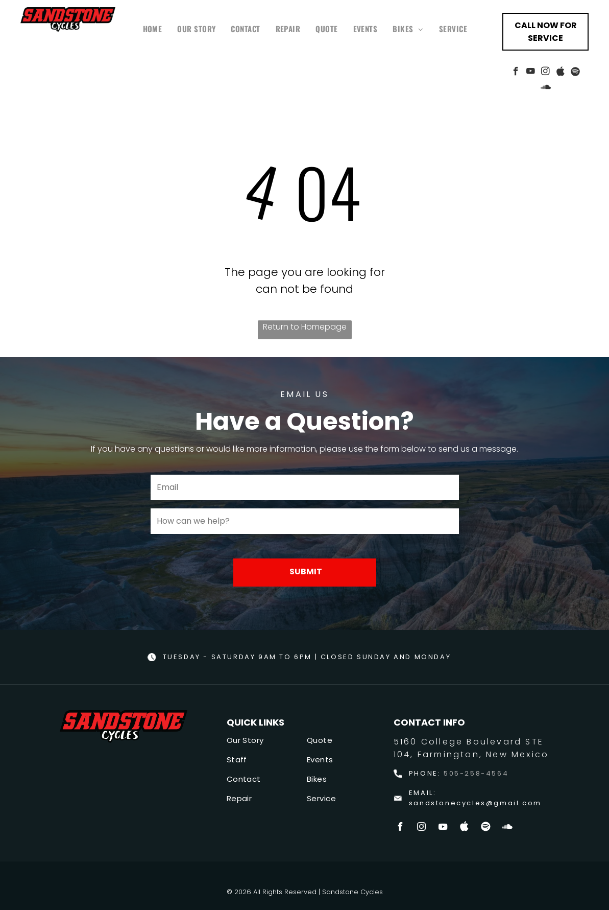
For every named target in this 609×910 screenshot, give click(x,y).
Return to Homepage (305, 327)
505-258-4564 (476, 773)
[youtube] (530, 72)
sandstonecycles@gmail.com (475, 803)
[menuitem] (152, 28)
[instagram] (545, 72)
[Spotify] (575, 72)
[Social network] (560, 72)
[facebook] (515, 72)
